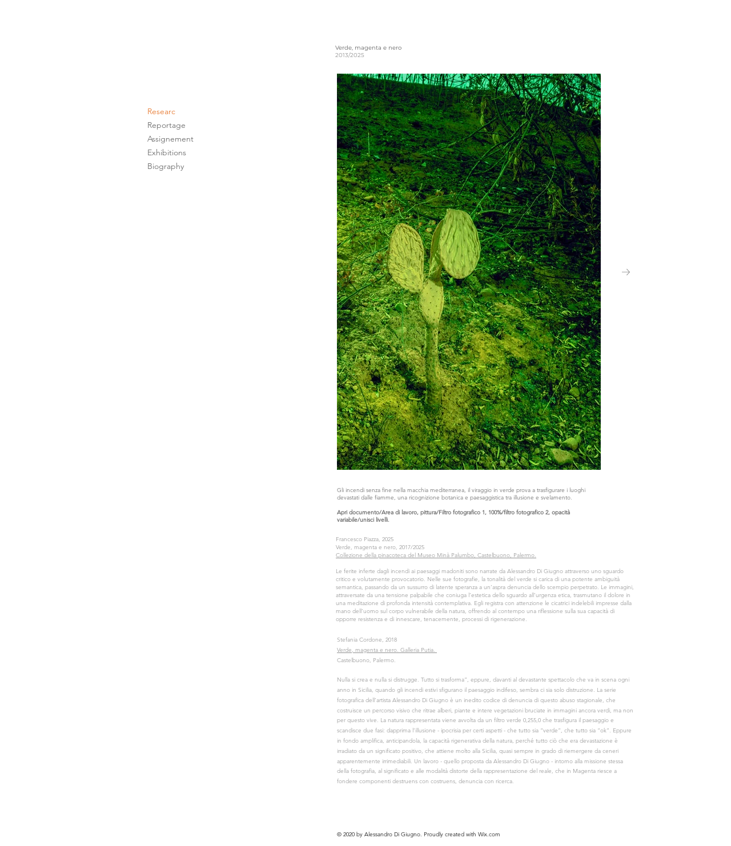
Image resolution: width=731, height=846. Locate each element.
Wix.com (489, 834)
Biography (165, 166)
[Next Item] (626, 271)
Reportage (166, 125)
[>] (707, 822)
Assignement (170, 139)
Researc (161, 111)
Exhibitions (166, 152)
